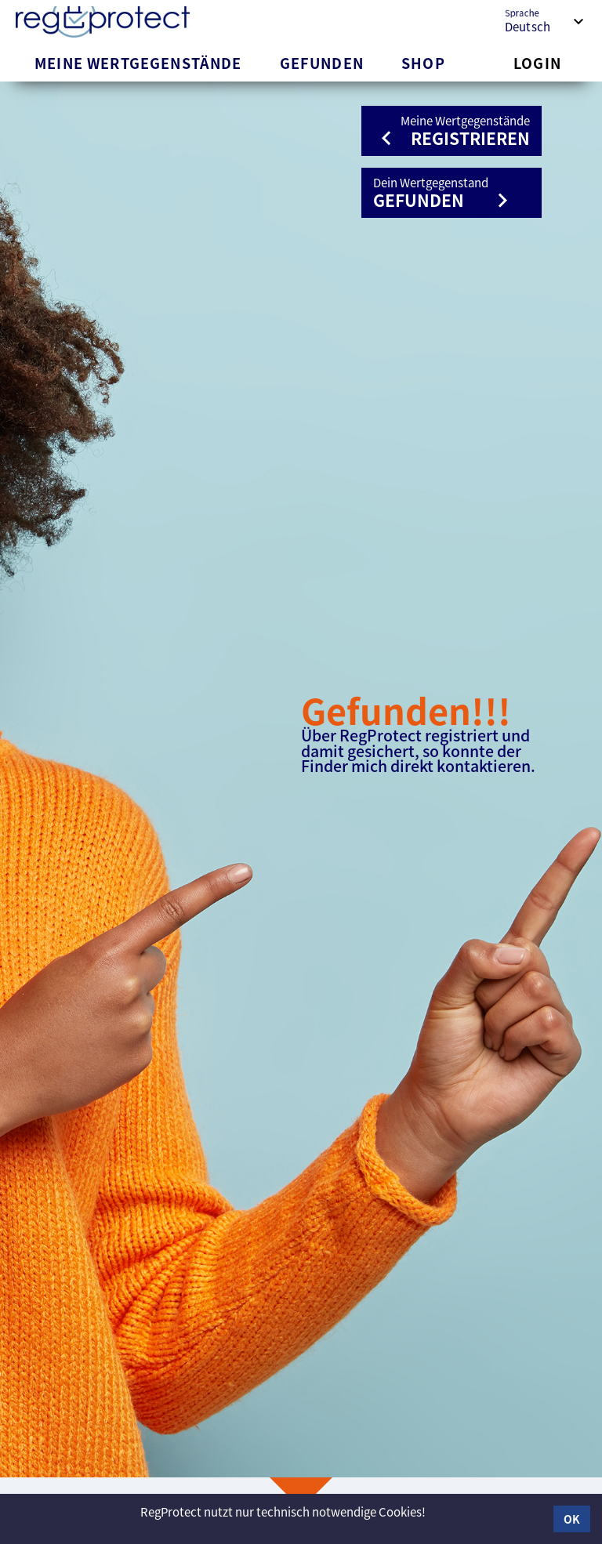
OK (572, 1519)
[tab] (138, 63)
